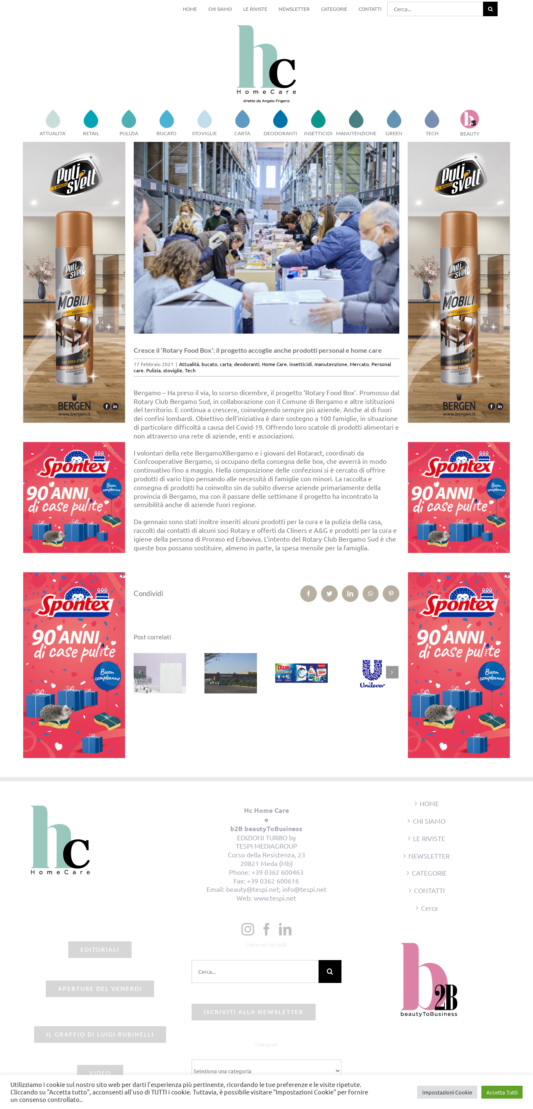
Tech (190, 370)
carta (226, 364)
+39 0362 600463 (278, 872)
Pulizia (153, 370)
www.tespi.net (275, 898)
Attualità (189, 364)
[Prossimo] (392, 672)
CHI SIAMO (429, 821)
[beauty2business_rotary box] (267, 238)
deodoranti (246, 364)
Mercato (359, 364)
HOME (429, 803)
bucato (209, 364)
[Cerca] (490, 9)
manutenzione (330, 364)
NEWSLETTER (429, 856)
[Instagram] (248, 929)
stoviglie (172, 370)
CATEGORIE (429, 873)
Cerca (429, 908)
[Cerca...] (435, 9)
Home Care (274, 364)
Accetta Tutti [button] (502, 1092)
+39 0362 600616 (273, 880)
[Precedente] (140, 672)
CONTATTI (429, 890)
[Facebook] (266, 929)
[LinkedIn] (285, 929)
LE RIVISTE (429, 838)
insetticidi (300, 364)
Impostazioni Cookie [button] (447, 1092)
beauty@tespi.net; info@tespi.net (276, 889)
